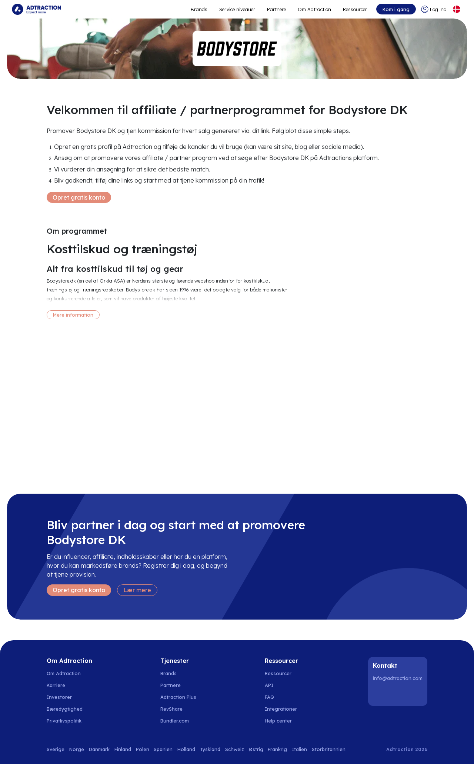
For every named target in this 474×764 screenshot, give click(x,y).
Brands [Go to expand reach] (199, 9)
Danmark (99, 749)
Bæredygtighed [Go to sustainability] (65, 709)
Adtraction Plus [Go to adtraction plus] (178, 697)
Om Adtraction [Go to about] (314, 9)
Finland (122, 749)
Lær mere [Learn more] (137, 590)
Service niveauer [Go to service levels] (237, 9)
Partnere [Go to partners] (170, 685)
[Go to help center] (282, 721)
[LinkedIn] (380, 694)
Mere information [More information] (73, 315)
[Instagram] (399, 694)
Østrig (256, 749)
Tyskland (210, 749)
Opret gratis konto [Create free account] (79, 197)
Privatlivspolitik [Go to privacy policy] (64, 721)
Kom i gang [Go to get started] (396, 9)
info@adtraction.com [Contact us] (398, 678)
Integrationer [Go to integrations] (281, 709)
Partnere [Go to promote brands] (276, 9)
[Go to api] (282, 685)
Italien (299, 749)
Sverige (55, 749)
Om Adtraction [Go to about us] (64, 673)
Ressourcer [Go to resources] (355, 9)
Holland (186, 749)
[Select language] (456, 9)
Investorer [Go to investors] (59, 697)
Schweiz (234, 749)
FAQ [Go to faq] (269, 697)
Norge (76, 749)
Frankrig (277, 749)
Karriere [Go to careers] (56, 685)
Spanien (163, 749)
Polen (142, 749)
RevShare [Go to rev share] (171, 709)
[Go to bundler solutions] (178, 721)
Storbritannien (329, 749)
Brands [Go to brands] (168, 673)
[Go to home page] (36, 9)
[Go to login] (433, 9)
